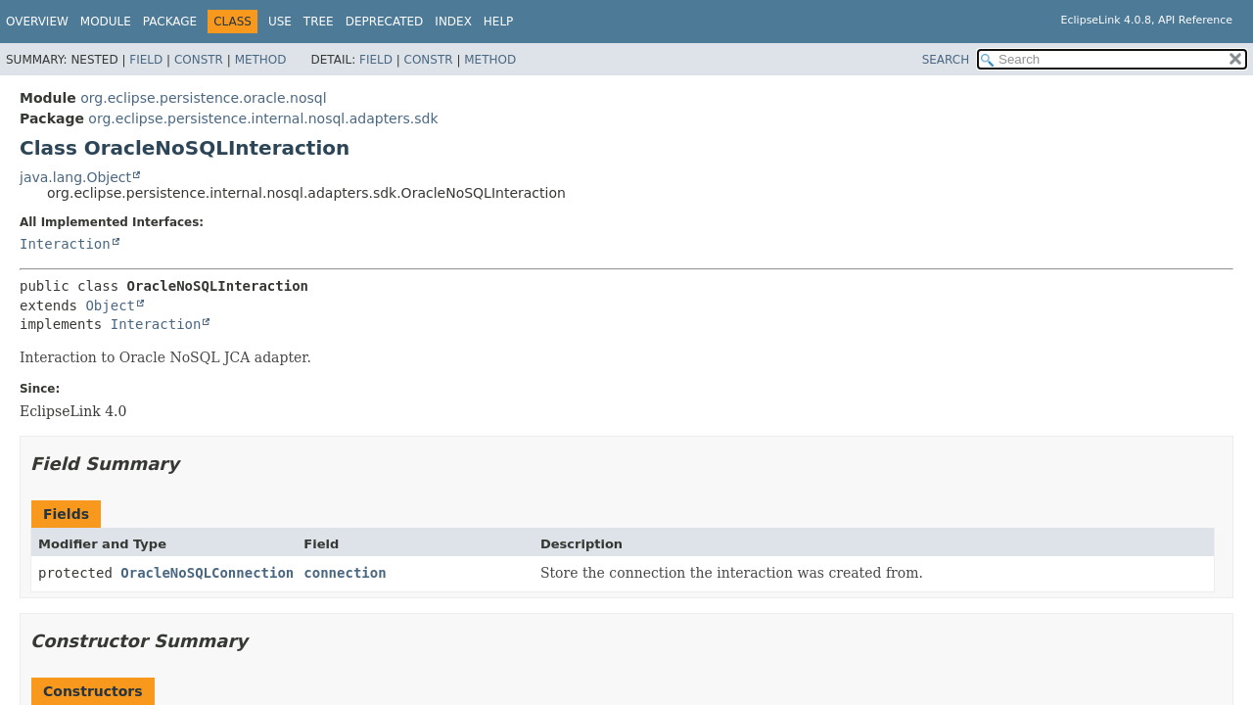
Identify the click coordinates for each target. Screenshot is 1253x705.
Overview (37, 21)
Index (453, 21)
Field (145, 60)
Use (280, 21)
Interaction (65, 244)
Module (105, 21)
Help (499, 21)
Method (261, 60)
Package (170, 21)
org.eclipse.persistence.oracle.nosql (203, 98)
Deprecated (385, 21)
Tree (318, 21)
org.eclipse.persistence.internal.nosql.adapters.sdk (263, 118)
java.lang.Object (75, 177)
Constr (198, 60)
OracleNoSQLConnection (207, 573)
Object (110, 305)
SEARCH (946, 60)
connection (344, 573)
